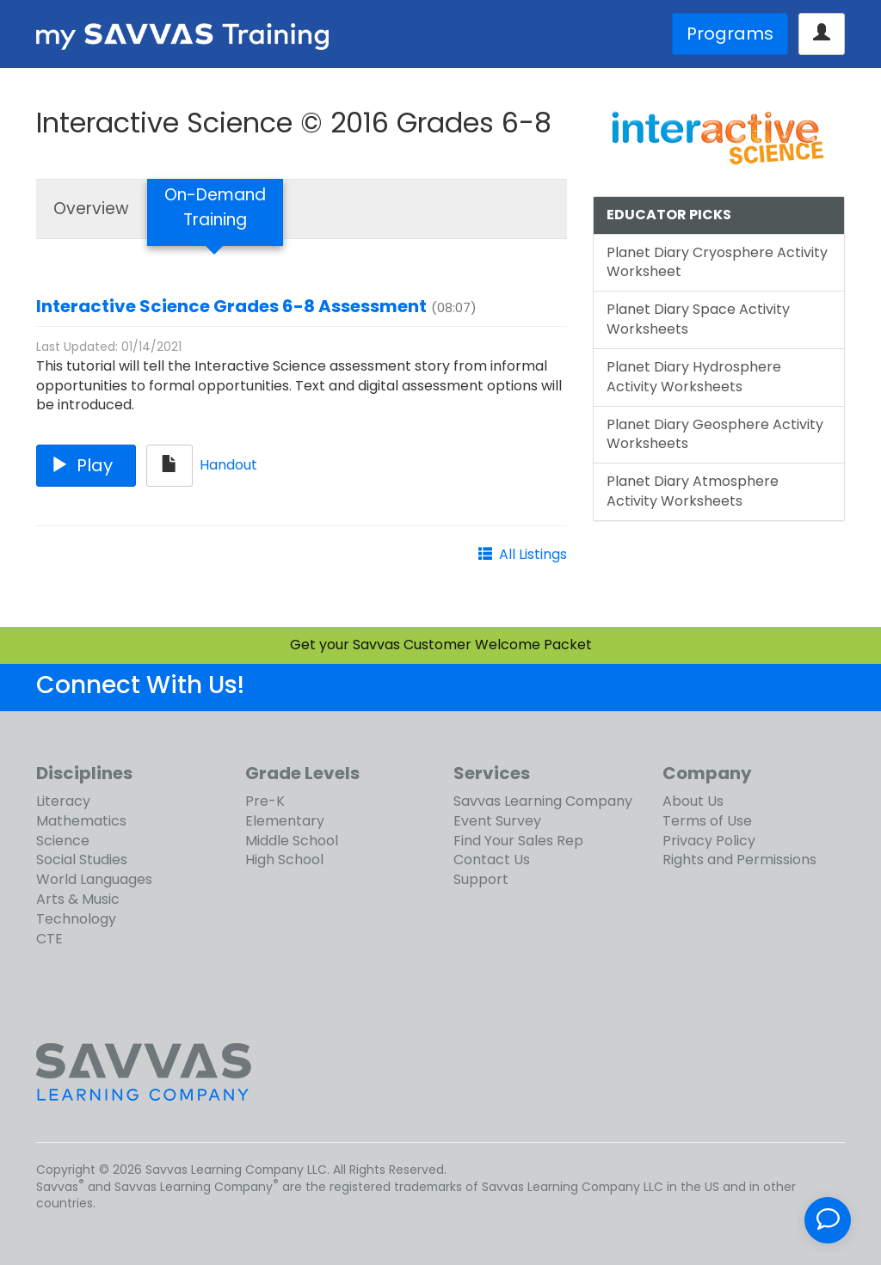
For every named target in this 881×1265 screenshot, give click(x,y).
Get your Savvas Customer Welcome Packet (441, 644)
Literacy (63, 801)
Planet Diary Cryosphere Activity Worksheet (717, 262)
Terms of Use (707, 821)
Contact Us (491, 859)
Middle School (291, 840)
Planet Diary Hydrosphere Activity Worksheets (694, 376)
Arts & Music (78, 899)
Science (62, 840)
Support (480, 879)
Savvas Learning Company (542, 801)
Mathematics (81, 821)
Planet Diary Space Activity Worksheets (698, 319)
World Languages (94, 879)
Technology (76, 919)
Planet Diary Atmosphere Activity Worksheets (693, 491)
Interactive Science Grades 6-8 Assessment (231, 306)
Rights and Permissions (739, 859)
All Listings (533, 554)
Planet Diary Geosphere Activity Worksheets (715, 434)
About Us (693, 801)
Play (86, 465)
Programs (730, 33)
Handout (228, 465)
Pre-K (265, 801)
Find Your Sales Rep (518, 840)
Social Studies (81, 859)
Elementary (284, 821)
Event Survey (497, 821)
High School (284, 859)
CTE (49, 939)
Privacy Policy (708, 840)
